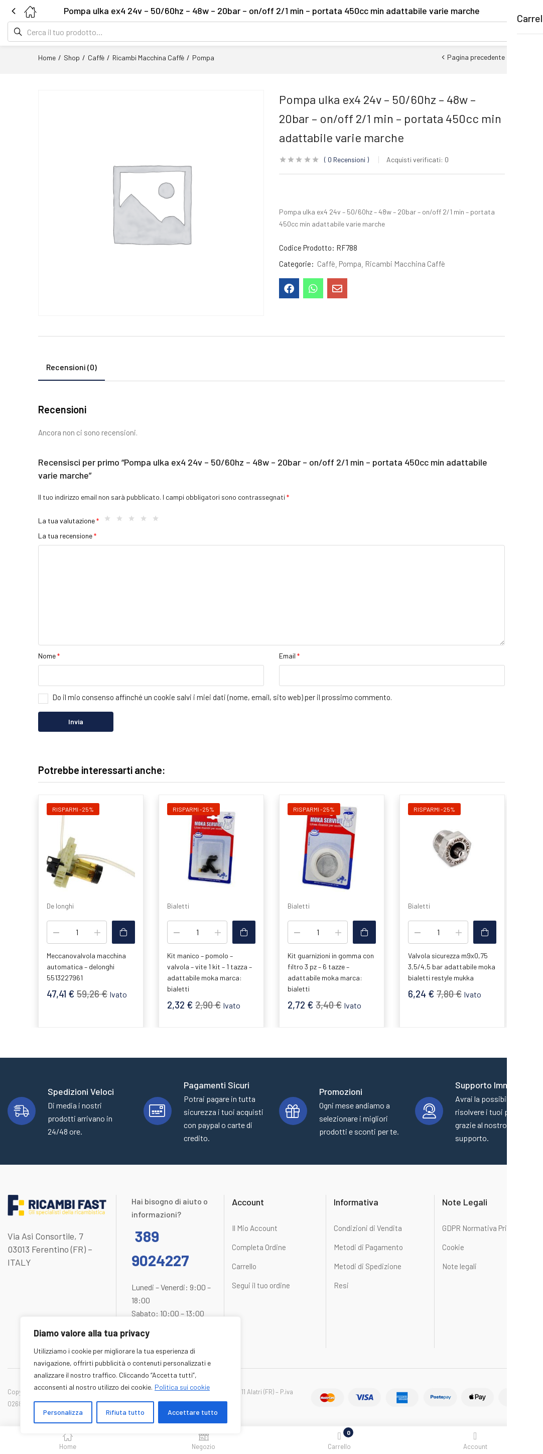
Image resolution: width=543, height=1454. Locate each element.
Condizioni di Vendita (368, 1228)
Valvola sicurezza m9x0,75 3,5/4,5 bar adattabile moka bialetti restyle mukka (451, 966)
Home (47, 57)
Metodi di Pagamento (368, 1247)
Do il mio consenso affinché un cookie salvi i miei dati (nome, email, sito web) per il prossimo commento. (222, 697)
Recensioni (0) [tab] (71, 367)
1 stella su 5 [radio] (110, 521)
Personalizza (63, 1412)
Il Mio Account (255, 1228)
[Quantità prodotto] (77, 932)
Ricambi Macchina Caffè (148, 57)
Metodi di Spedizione (367, 1266)
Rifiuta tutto (125, 1412)
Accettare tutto (193, 1412)
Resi (341, 1285)
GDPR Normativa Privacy (482, 1228)
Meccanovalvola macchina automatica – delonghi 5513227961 (86, 966)
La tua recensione (67, 535)
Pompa (203, 57)
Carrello (244, 1266)
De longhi (60, 906)
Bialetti (178, 906)
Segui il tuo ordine (261, 1285)
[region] (130, 1375)
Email (289, 655)
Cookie (453, 1247)
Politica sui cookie (182, 1387)
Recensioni (346, 159)
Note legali (459, 1266)
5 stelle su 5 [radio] (158, 521)
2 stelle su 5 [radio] (122, 521)
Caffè (96, 57)
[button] (515, 11)
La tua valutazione (68, 520)
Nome (49, 655)
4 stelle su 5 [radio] (146, 521)
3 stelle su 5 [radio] (134, 521)
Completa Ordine (259, 1247)
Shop (72, 57)
